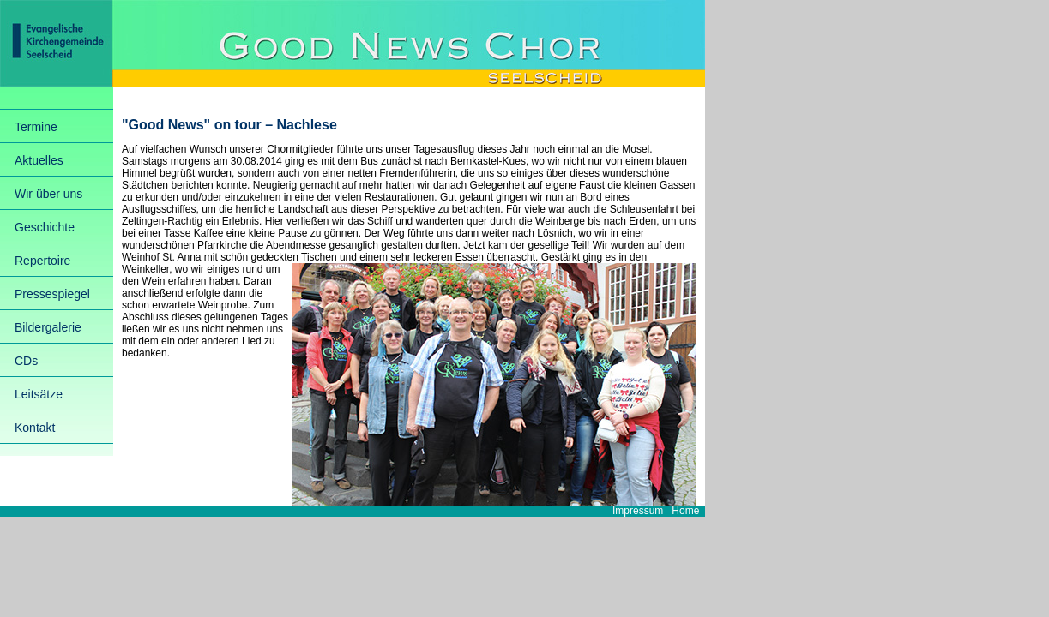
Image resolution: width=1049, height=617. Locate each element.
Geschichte (45, 227)
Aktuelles (39, 160)
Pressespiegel (52, 294)
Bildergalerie (48, 327)
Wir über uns (48, 194)
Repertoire (42, 260)
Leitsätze (39, 394)
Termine (36, 127)
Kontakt (35, 427)
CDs (26, 361)
